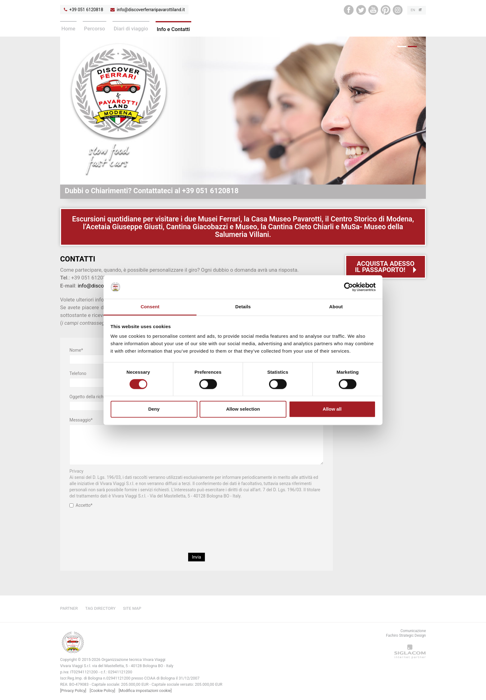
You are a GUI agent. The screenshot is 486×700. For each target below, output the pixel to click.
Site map (132, 608)
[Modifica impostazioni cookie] (145, 690)
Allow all (332, 409)
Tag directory (100, 608)
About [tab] (336, 307)
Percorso (94, 28)
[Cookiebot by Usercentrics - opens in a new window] (348, 287)
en (413, 10)
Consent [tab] (150, 307)
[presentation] (196, 523)
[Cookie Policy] (102, 690)
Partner (69, 608)
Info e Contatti (173, 29)
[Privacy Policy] (73, 690)
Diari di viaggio (131, 28)
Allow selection (243, 409)
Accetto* (80, 505)
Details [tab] (243, 307)
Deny (154, 409)
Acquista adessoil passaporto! (384, 267)
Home (68, 28)
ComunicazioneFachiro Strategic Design (406, 633)
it (420, 10)
